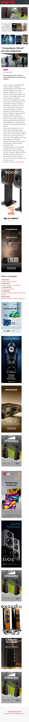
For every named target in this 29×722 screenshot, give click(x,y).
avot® (23, 713)
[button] (27, 2)
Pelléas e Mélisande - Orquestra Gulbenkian (13, 298)
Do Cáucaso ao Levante (7, 289)
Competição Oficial (18, 162)
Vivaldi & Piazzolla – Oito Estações (10, 285)
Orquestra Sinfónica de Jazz (9, 281)
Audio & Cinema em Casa (14, 711)
